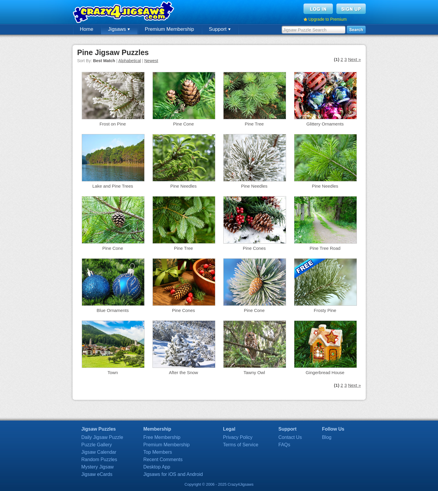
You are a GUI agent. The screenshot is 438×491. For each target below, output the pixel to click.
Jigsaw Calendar (98, 452)
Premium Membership (169, 29)
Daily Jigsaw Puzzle (102, 437)
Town (113, 372)
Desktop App (156, 466)
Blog (326, 437)
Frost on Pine (113, 123)
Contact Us (290, 437)
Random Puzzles (99, 459)
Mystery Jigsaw (97, 466)
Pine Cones (254, 248)
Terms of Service (240, 444)
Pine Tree (254, 123)
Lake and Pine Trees (112, 186)
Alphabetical (129, 60)
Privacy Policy (238, 437)
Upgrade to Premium (328, 19)
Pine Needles (183, 186)
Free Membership (161, 437)
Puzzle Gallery (96, 444)
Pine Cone (183, 123)
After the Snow (183, 372)
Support (219, 29)
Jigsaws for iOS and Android (173, 474)
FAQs (284, 444)
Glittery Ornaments (325, 123)
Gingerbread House (325, 372)
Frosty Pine (325, 310)
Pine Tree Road (324, 248)
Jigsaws (119, 29)
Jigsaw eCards (97, 474)
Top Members (157, 452)
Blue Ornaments (113, 310)
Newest (151, 60)
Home (86, 29)
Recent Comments (163, 459)
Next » (354, 59)
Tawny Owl (254, 372)
